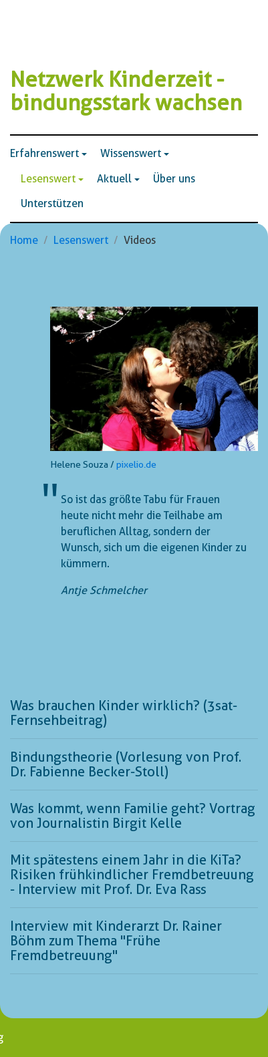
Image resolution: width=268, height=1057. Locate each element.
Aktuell (114, 178)
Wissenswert (130, 153)
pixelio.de (136, 464)
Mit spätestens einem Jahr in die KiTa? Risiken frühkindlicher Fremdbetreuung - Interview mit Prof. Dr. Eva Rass (132, 874)
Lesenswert (48, 178)
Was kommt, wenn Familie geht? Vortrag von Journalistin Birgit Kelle (132, 815)
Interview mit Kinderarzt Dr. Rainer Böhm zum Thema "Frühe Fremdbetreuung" (116, 940)
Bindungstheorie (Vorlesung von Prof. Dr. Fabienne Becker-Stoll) (125, 764)
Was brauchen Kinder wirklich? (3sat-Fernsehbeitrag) (123, 713)
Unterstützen (52, 203)
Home (24, 240)
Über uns (174, 178)
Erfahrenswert (44, 153)
